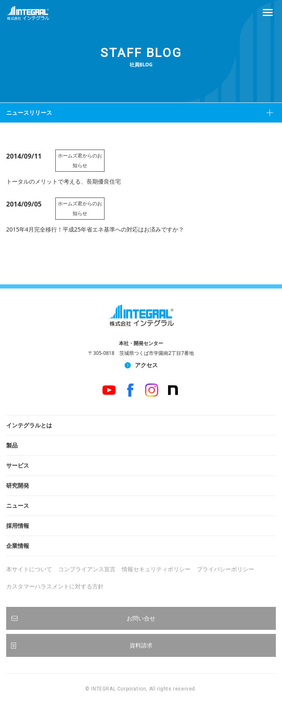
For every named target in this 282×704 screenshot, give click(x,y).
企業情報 (17, 546)
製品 (12, 445)
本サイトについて (29, 569)
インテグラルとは (29, 425)
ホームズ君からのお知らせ (80, 160)
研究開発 (17, 485)
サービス (17, 465)
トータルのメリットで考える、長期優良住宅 (63, 181)
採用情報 (17, 525)
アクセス (146, 365)
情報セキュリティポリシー (156, 569)
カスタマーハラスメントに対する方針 (55, 586)
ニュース (17, 505)
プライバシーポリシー (225, 569)
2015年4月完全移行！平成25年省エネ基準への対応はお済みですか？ (95, 229)
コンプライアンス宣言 (87, 569)
